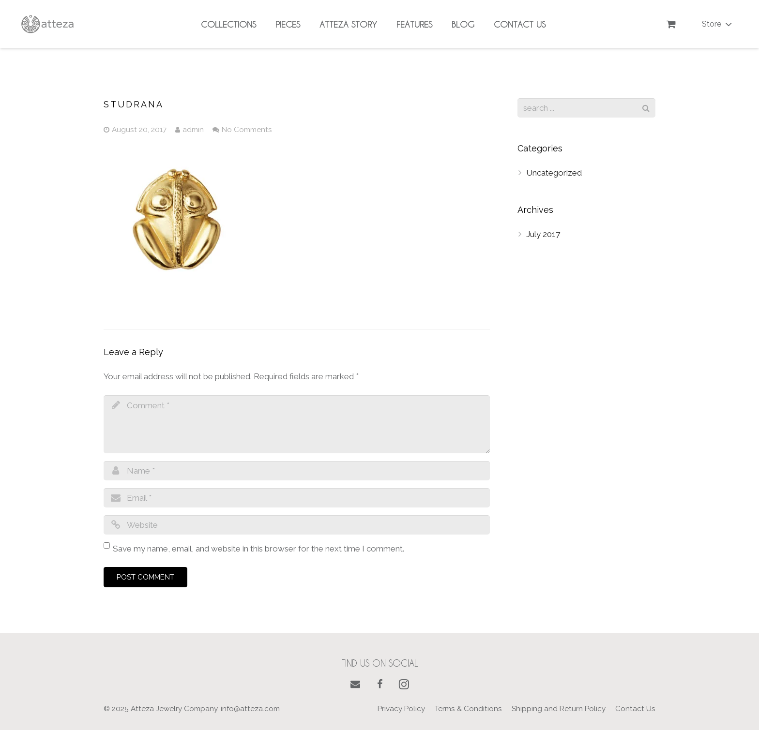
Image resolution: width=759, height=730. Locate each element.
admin (193, 129)
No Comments (247, 129)
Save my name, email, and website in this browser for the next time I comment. (258, 548)
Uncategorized (554, 173)
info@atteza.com (250, 708)
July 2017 (543, 234)
